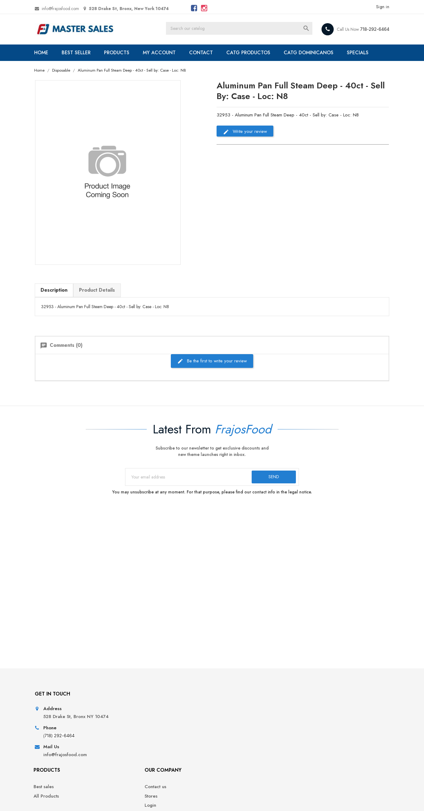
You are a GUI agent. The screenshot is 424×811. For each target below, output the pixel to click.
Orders (311, 734)
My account (228, 752)
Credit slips (315, 743)
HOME (50, 52)
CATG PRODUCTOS (257, 52)
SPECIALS (59, 69)
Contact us (227, 725)
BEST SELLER (84, 52)
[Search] (247, 29)
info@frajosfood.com (68, 8)
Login (222, 743)
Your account (323, 708)
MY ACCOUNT (167, 52)
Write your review (245, 148)
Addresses (314, 752)
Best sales (140, 725)
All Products (142, 734)
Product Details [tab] (105, 297)
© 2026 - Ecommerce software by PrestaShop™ (89, 799)
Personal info (317, 725)
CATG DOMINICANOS (317, 52)
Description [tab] (62, 297)
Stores (223, 734)
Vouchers (313, 762)
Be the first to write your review (212, 368)
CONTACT (209, 52)
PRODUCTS (125, 52)
